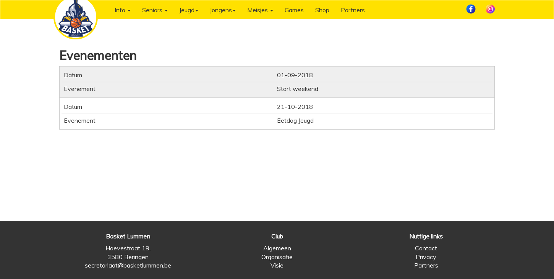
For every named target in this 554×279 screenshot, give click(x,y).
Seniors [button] (155, 10)
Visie (277, 265)
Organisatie (277, 257)
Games (294, 10)
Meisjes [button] (260, 10)
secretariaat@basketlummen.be (128, 265)
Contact (426, 248)
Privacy (426, 257)
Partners (353, 10)
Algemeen (277, 248)
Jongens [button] (223, 10)
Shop (322, 10)
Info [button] (123, 10)
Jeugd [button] (188, 10)
